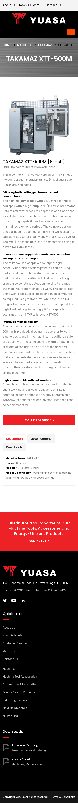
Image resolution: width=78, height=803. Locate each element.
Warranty (9, 651)
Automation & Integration (20, 684)
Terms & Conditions (62, 797)
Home (7, 45)
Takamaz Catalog (25, 745)
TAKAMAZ (45, 45)
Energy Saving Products (19, 692)
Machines (24, 45)
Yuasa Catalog (23, 759)
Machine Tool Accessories (20, 676)
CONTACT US (39, 541)
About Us (9, 5)
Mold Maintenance (15, 708)
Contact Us (53, 5)
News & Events (29, 5)
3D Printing (10, 716)
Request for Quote (39, 420)
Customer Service (15, 643)
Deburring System (15, 700)
